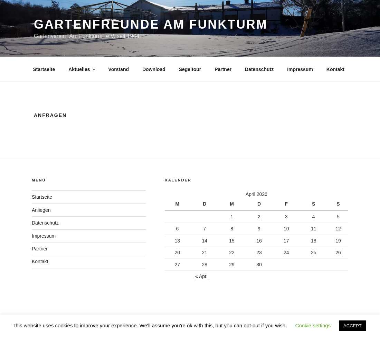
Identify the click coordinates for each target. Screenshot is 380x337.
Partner (223, 69)
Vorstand (118, 69)
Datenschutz (259, 69)
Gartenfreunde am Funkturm (151, 24)
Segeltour (190, 69)
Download (153, 69)
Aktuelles (82, 69)
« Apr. (201, 276)
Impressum (300, 69)
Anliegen (41, 210)
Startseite (44, 69)
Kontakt (335, 69)
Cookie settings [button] (313, 325)
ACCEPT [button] (352, 325)
